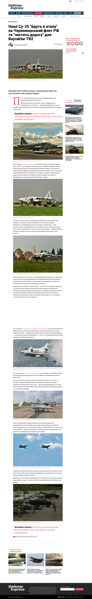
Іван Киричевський (20, 45)
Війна (17, 536)
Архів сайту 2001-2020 (75, 16)
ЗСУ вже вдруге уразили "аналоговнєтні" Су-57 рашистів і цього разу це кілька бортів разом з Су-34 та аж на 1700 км (35, 571)
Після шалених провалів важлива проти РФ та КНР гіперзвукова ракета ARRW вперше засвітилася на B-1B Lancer (16, 571)
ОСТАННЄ (69, 100)
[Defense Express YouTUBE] (78, 1)
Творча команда (27, 16)
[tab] (69, 101)
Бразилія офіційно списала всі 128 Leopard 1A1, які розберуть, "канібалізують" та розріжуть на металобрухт (74, 158)
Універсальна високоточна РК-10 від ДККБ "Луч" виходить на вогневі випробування (36, 530)
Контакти (64, 16)
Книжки (48, 16)
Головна (10, 22)
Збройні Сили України (32, 536)
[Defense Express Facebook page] (75, 1)
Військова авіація (23, 536)
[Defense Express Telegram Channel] (83, 1)
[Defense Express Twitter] (80, 1)
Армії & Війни (14, 22)
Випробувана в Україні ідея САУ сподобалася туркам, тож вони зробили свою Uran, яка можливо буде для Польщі (74, 139)
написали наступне (28, 164)
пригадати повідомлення (32, 373)
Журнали (36, 16)
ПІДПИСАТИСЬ (79, 589)
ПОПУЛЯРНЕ (77, 100)
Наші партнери (56, 16)
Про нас (19, 16)
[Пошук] (82, 13)
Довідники (42, 16)
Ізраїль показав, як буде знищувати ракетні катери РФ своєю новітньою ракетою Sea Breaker (34, 116)
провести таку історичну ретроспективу (35, 328)
